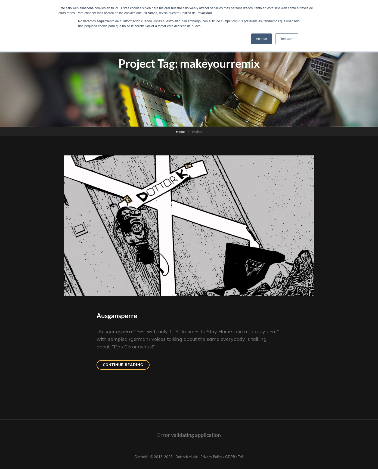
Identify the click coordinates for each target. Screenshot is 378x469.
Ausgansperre (117, 316)
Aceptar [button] (261, 39)
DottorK (141, 457)
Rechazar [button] (287, 39)
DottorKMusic (186, 457)
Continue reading (126, 364)
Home (180, 132)
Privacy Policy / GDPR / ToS (222, 457)
